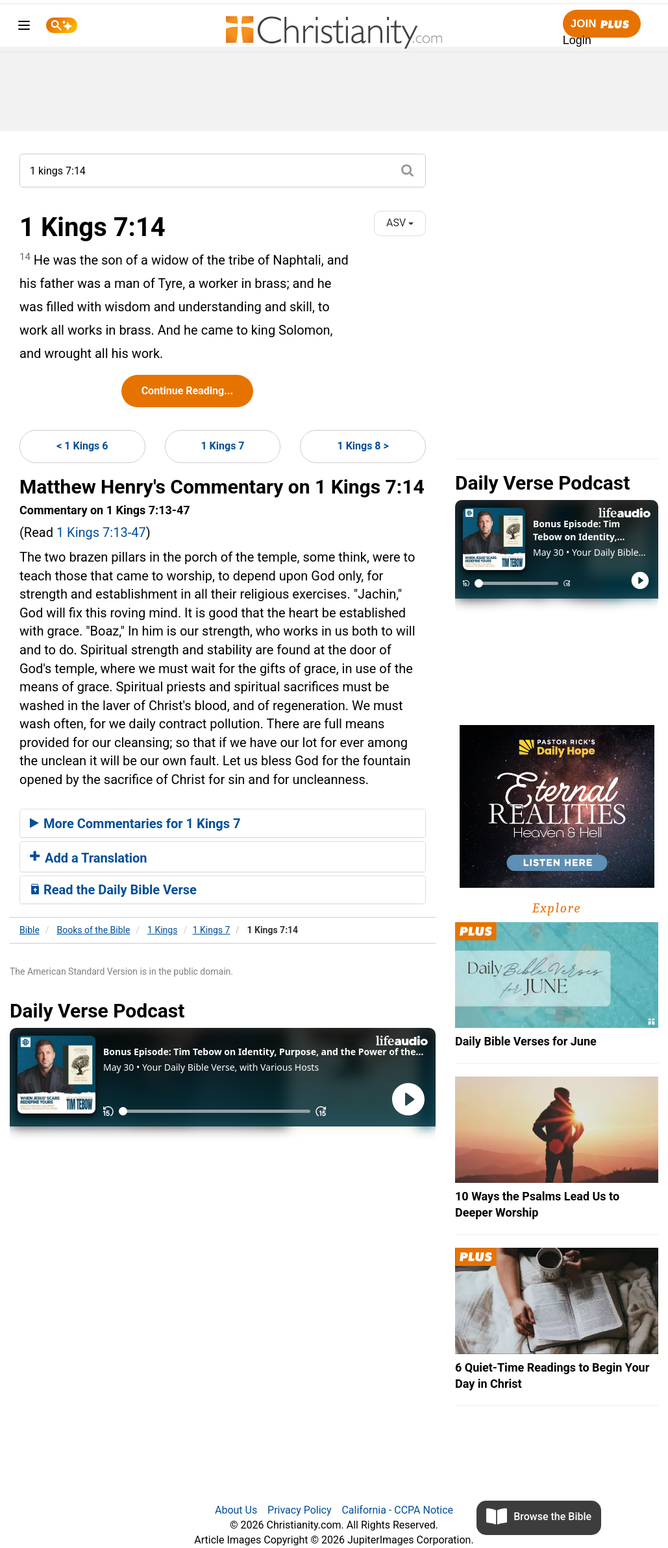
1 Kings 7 (222, 446)
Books (93, 930)
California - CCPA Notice (397, 1510)
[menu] (24, 27)
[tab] (222, 823)
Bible (29, 930)
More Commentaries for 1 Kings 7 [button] (135, 823)
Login (577, 40)
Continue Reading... (187, 391)
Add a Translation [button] (88, 858)
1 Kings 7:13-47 (101, 532)
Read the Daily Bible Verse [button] (113, 890)
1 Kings (162, 930)
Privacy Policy (299, 1510)
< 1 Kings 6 (82, 446)
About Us (236, 1510)
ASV (400, 223)
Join (602, 24)
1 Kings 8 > (363, 446)
